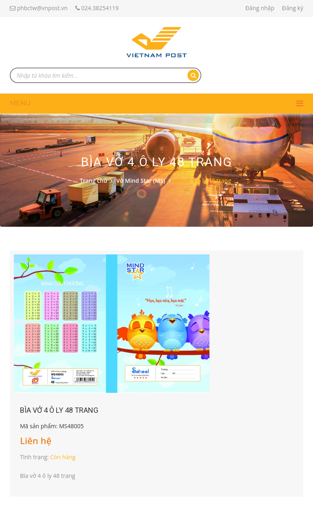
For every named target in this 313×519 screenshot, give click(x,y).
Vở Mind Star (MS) (140, 180)
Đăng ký (292, 8)
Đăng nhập (259, 8)
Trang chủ (93, 180)
